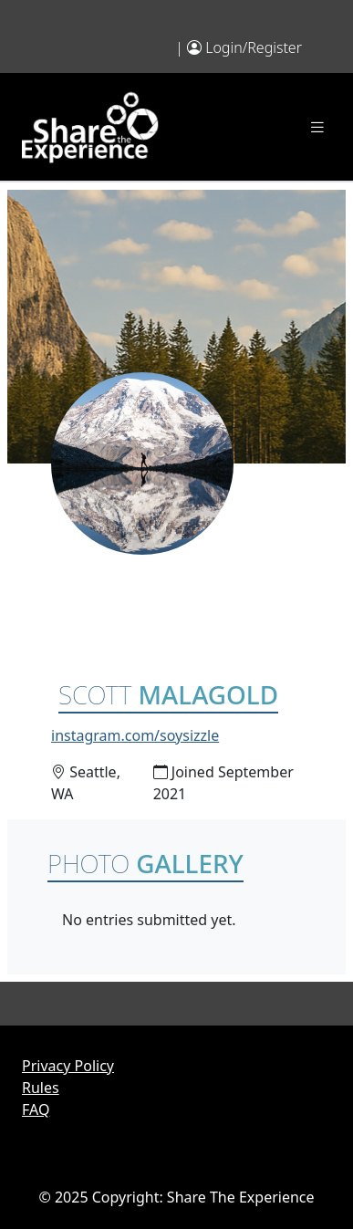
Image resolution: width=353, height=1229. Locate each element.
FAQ (35, 1109)
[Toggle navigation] (317, 127)
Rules (40, 1088)
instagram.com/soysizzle (135, 735)
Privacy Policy (68, 1066)
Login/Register (253, 47)
